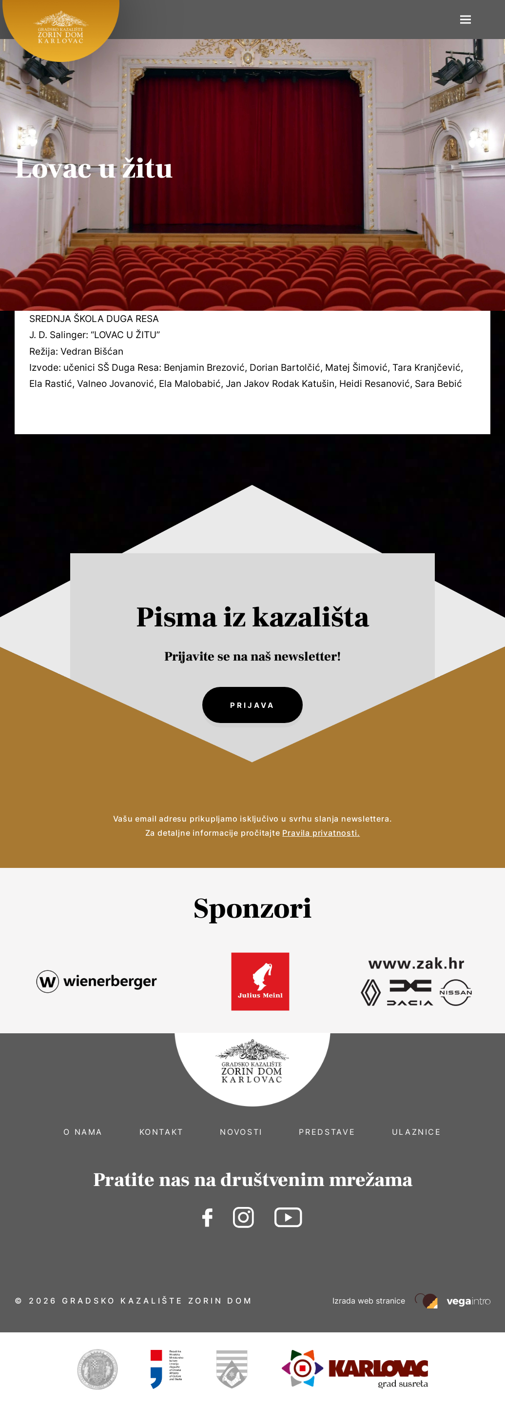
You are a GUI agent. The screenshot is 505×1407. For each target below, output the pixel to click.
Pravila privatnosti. (321, 833)
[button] (465, 20)
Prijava (252, 705)
